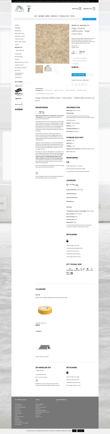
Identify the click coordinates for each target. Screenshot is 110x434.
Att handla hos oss (64, 16)
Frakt (16, 415)
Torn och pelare (19, 39)
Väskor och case (19, 65)
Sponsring (38, 409)
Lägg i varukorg (78, 75)
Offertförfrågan (70, 90)
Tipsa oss (38, 415)
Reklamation (18, 419)
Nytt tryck (17, 70)
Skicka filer (17, 409)
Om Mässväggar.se (40, 404)
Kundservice (53, 16)
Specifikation (48, 90)
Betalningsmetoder (19, 416)
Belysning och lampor (20, 67)
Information (39, 90)
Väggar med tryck (19, 33)
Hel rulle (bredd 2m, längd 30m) (79, 58)
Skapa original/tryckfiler (20, 407)
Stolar (16, 44)
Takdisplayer (18, 54)
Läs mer (81, 430)
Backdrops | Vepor (20, 36)
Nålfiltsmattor (20, 50)
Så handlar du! (18, 404)
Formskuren (76, 63)
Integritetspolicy (18, 421)
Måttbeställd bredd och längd (79, 60)
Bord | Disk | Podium (20, 41)
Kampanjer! (41, 16)
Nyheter (17, 25)
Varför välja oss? (18, 405)
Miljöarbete (38, 405)
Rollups (17, 59)
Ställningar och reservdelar (19, 74)
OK (74, 430)
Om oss (73, 16)
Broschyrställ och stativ (21, 62)
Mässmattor (18, 47)
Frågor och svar (58, 90)
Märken (47, 16)
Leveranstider (18, 413)
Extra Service (18, 77)
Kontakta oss (38, 416)
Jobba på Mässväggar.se (41, 410)
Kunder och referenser (41, 407)
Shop (35, 16)
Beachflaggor (18, 56)
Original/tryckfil (82, 90)
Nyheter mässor (61, 399)
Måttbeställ (18, 30)
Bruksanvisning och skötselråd (45, 93)
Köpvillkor (17, 418)
